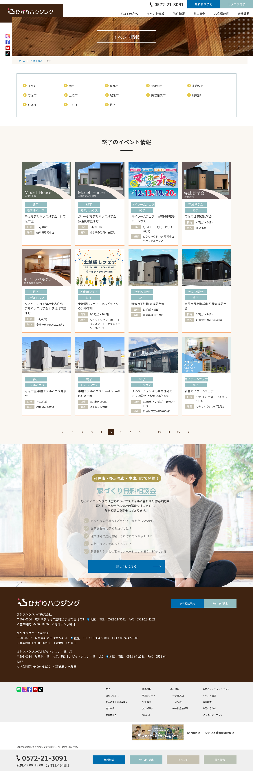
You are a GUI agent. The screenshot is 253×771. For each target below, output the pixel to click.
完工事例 (146, 701)
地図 (93, 619)
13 (159, 432)
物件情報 (179, 13)
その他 (73, 105)
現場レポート (148, 695)
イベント (183, 759)
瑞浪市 (114, 95)
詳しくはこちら (126, 566)
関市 (72, 86)
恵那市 (114, 86)
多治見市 (198, 86)
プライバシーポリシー (214, 714)
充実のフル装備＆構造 (117, 701)
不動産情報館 (181, 708)
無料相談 (109, 759)
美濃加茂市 (158, 95)
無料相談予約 (204, 4)
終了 (113, 105)
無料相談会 (147, 708)
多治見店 (179, 695)
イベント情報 (155, 13)
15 (178, 432)
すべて (32, 86)
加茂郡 (196, 95)
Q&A (146, 714)
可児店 (178, 701)
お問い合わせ (209, 708)
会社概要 (243, 13)
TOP (108, 689)
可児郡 (32, 105)
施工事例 (199, 13)
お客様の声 (221, 13)
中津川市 (157, 86)
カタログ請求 (236, 4)
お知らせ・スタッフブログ (216, 689)
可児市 (32, 95)
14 (168, 432)
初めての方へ (129, 13)
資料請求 (207, 701)
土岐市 (73, 95)
